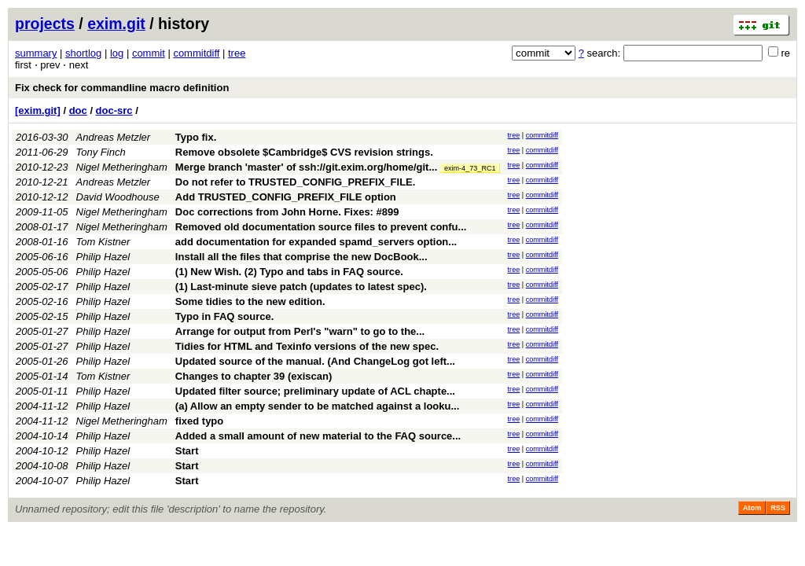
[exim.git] (38, 110)
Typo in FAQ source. (224, 316)
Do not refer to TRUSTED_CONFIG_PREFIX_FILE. (295, 182)
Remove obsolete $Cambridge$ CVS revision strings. (304, 152)
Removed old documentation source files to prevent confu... (321, 227)
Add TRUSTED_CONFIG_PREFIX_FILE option (285, 197)
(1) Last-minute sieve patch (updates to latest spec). (301, 286)
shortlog (83, 53)
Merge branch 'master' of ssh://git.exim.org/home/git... (307, 167)
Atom (752, 508)
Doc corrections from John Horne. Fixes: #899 (287, 212)
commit (148, 53)
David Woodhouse (118, 197)
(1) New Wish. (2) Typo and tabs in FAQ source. (289, 271)
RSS (777, 508)
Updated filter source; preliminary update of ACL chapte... (315, 391)
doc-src (114, 110)
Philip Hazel (103, 257)
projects (45, 23)
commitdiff (196, 53)
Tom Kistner (103, 242)
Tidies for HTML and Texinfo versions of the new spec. (307, 346)
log (116, 53)
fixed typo (199, 421)
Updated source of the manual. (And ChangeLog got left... (315, 361)
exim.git (116, 23)
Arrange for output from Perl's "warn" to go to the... (300, 331)
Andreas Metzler (113, 137)
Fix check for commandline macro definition (122, 88)
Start (187, 451)
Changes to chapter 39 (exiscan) (253, 376)
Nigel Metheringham (121, 167)
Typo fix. (195, 137)
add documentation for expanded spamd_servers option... (316, 242)
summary (36, 53)
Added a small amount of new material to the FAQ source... (318, 436)
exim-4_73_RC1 (470, 168)
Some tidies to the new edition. (250, 301)
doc (78, 110)
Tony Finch (101, 152)
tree (236, 53)
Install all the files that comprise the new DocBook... (301, 257)
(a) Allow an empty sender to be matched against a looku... (317, 406)
